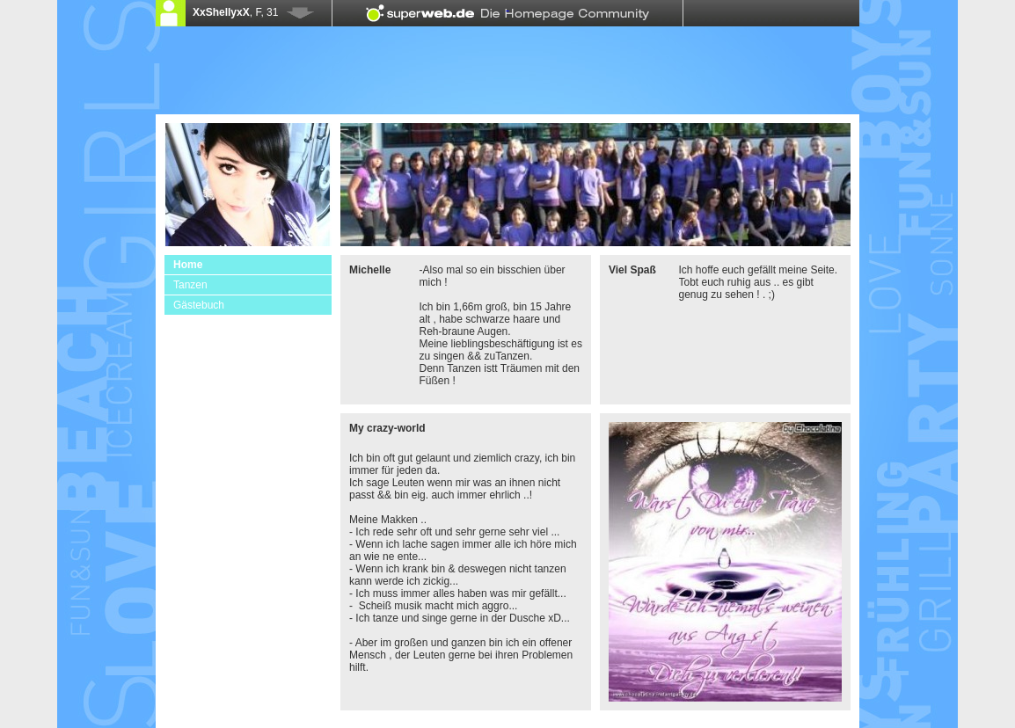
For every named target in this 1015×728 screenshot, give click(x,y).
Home (187, 264)
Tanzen (190, 285)
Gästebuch (198, 305)
